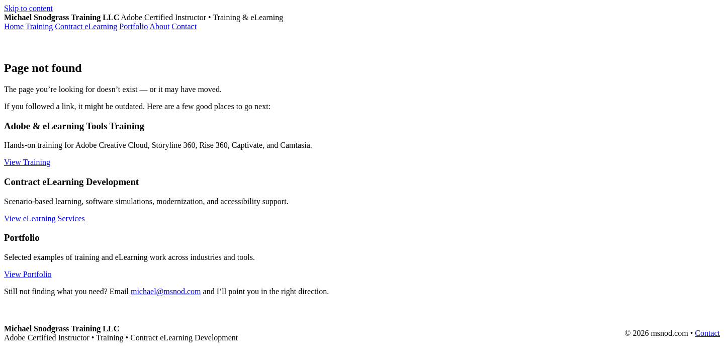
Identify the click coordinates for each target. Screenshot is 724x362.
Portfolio (133, 26)
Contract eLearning (86, 26)
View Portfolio (28, 274)
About (159, 26)
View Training (27, 162)
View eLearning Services (44, 218)
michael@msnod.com (166, 291)
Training (39, 26)
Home (14, 26)
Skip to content (28, 8)
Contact (184, 26)
